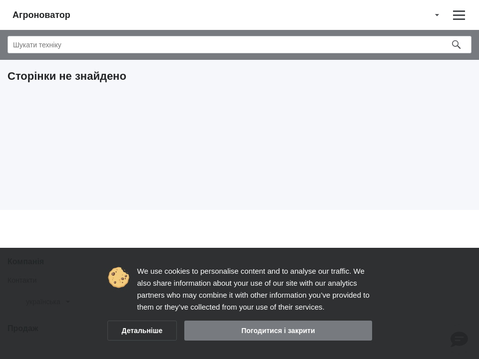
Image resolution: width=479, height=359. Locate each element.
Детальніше (142, 331)
